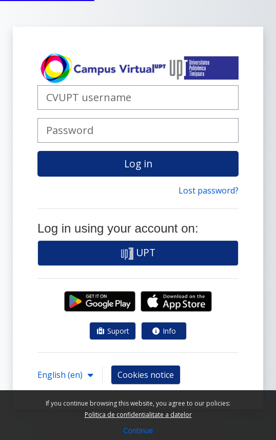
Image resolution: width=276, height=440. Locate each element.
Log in (138, 163)
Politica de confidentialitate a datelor (138, 414)
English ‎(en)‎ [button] (61, 374)
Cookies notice (145, 374)
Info (164, 331)
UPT (138, 252)
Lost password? (209, 190)
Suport (112, 331)
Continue (138, 430)
